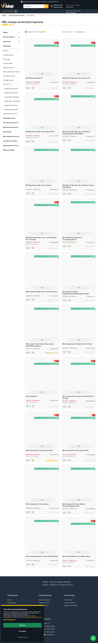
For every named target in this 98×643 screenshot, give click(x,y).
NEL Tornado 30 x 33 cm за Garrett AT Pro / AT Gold (78, 398)
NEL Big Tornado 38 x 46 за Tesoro (39, 185)
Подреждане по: (67, 32)
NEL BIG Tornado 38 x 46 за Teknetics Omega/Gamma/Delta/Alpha (77, 132)
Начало (4, 15)
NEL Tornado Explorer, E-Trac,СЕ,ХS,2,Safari (35, 559)
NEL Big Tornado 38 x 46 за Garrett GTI (40, 131)
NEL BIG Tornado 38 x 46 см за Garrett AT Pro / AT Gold (41, 239)
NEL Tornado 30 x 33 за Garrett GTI (76, 452)
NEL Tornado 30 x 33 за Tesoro (37, 506)
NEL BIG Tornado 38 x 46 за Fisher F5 (77, 78)
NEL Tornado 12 (32, 397)
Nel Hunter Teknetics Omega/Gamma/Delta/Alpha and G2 (76, 293)
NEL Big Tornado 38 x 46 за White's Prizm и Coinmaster (78, 186)
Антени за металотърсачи (17, 15)
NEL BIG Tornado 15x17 (34, 78)
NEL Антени (30, 15)
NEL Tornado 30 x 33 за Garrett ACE (39, 452)
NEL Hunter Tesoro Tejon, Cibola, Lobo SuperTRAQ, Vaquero (40, 345)
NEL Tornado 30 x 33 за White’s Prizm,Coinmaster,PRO (74, 507)
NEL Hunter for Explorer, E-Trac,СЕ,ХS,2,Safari (73, 239)
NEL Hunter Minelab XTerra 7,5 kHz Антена (42, 292)
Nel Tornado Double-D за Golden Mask (77, 558)
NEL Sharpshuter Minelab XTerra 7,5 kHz (78, 344)
